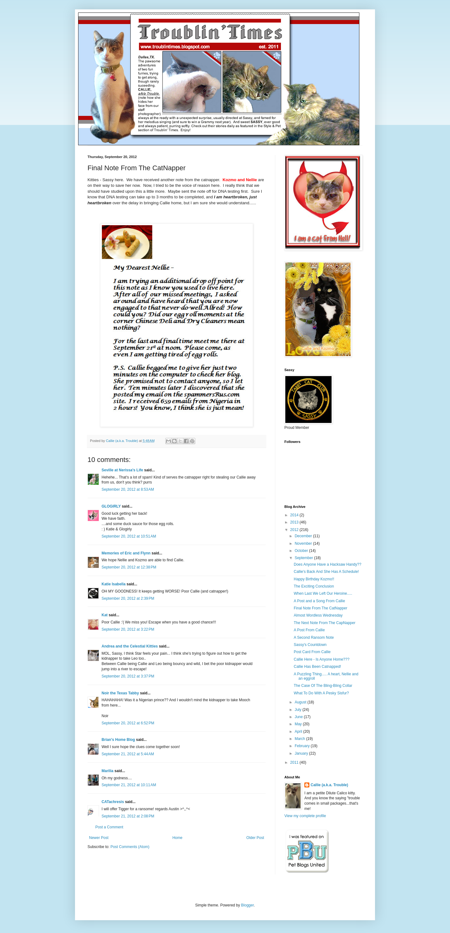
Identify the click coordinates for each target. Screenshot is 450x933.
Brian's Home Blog (118, 739)
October (302, 550)
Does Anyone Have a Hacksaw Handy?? (327, 564)
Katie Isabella (114, 584)
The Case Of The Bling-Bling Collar (323, 685)
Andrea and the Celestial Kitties (130, 646)
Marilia (107, 771)
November (304, 543)
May (299, 724)
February (303, 746)
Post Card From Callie (312, 652)
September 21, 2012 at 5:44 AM (128, 754)
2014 (295, 515)
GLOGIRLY (111, 506)
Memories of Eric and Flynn (126, 553)
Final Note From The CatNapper (320, 608)
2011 (295, 762)
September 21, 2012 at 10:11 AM (129, 785)
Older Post (255, 838)
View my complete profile (305, 816)
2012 (295, 530)
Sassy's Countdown (310, 645)
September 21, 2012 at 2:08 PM (128, 816)
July (298, 709)
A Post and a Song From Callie (319, 601)
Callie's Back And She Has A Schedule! (326, 571)
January (302, 753)
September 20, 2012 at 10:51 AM (129, 536)
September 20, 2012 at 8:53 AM (128, 489)
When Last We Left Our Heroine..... (323, 593)
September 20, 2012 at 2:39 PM (128, 598)
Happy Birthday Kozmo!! (314, 579)
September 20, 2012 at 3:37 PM (128, 676)
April (299, 731)
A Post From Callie (309, 630)
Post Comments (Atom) (129, 847)
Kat (105, 615)
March (300, 739)
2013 (295, 522)
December (304, 536)
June (299, 717)
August (301, 702)
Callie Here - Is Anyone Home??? (321, 659)
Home (177, 838)
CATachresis (113, 802)
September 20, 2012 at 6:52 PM (128, 723)
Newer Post (98, 838)
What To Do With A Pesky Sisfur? (321, 693)
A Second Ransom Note (314, 637)
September (304, 558)
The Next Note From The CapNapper (324, 623)
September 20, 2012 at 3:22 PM (128, 629)
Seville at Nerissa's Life (122, 470)
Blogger (247, 905)
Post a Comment (109, 827)
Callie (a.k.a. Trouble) (329, 785)
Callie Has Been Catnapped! (317, 666)
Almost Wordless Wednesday (318, 615)
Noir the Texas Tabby (120, 693)
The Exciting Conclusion (314, 586)
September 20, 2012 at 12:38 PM (129, 567)
